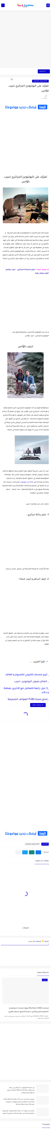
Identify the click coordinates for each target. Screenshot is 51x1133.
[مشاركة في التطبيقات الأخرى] (18, 852)
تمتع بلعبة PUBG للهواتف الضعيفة (28, 699)
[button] (38, 852)
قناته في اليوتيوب (26, 482)
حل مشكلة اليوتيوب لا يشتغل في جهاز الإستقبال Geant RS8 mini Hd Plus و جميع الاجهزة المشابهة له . (21, 1090)
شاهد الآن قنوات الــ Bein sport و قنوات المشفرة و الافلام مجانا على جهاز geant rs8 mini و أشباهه (18, 1112)
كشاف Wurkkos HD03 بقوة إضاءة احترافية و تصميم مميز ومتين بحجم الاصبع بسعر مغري (28, 1010)
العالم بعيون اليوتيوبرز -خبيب (30, 681)
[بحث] (3, 5)
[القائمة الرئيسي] (48, 5)
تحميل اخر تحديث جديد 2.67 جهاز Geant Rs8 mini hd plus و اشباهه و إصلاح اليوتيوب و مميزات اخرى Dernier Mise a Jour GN (19, 1102)
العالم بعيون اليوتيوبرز (40, 81)
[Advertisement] (25, 40)
